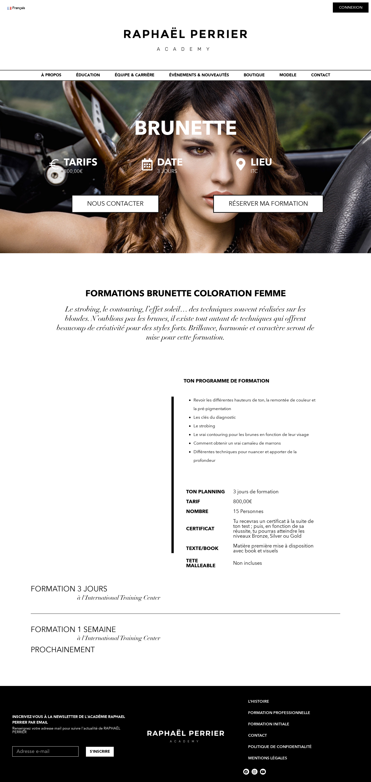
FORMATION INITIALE (268, 724)
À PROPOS (51, 75)
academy (185, 741)
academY (185, 49)
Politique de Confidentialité (280, 746)
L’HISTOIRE (258, 701)
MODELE (287, 75)
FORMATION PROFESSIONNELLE (279, 712)
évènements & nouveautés (199, 75)
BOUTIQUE (254, 75)
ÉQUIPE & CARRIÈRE (134, 75)
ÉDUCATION (88, 75)
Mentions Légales (267, 758)
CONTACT (320, 75)
